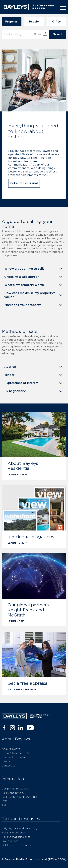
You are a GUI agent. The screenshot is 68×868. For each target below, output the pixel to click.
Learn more (17, 474)
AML (4, 805)
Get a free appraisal (24, 183)
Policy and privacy (13, 792)
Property (11, 21)
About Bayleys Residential (22, 466)
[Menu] (62, 8)
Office (56, 21)
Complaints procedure (15, 788)
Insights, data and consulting (19, 828)
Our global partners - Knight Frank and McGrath (29, 609)
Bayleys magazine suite (16, 836)
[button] (34, 269)
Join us (6, 761)
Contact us (8, 765)
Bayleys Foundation (14, 757)
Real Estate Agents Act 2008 (20, 797)
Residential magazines (30, 536)
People (34, 21)
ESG (4, 801)
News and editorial (13, 832)
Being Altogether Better (16, 753)
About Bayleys (11, 748)
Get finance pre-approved (18, 845)
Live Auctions (10, 841)
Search (58, 34)
